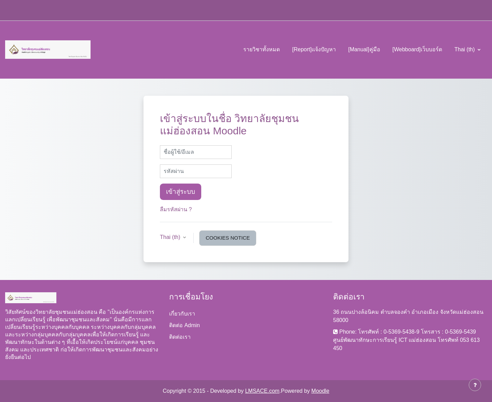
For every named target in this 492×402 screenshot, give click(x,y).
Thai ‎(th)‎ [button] (171, 237)
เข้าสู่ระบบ (180, 191)
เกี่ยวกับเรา (182, 314)
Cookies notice (228, 238)
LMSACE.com (262, 391)
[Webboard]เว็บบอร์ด (417, 49)
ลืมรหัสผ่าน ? (176, 209)
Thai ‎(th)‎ (465, 49)
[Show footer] (475, 385)
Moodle (320, 391)
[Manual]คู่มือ (364, 49)
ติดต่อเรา (180, 337)
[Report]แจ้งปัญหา (314, 49)
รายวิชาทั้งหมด (261, 49)
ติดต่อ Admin (184, 325)
